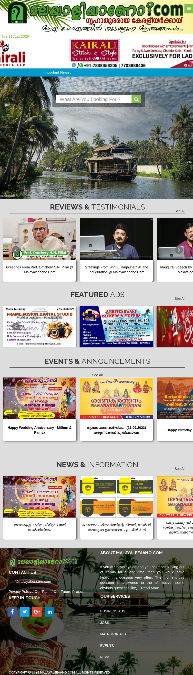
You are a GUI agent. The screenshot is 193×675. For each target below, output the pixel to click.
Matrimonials (113, 634)
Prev (16, 250)
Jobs (104, 623)
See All (179, 211)
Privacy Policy (20, 591)
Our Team (42, 591)
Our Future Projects (69, 591)
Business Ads (112, 611)
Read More (150, 588)
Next (179, 250)
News (105, 657)
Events (107, 646)
